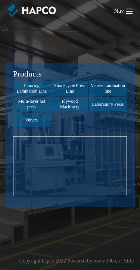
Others (32, 120)
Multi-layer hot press (32, 104)
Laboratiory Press (108, 104)
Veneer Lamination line (108, 88)
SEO (129, 261)
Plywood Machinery (70, 104)
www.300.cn (106, 261)
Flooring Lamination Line (32, 88)
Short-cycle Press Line (69, 88)
